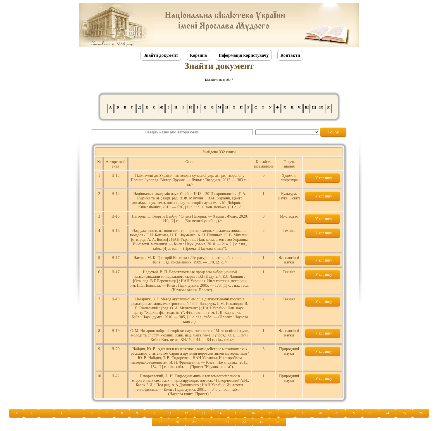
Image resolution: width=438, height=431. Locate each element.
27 (160, 422)
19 (303, 413)
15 (236, 413)
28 (177, 422)
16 (253, 413)
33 (261, 422)
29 (194, 422)
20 (320, 413)
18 (287, 413)
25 (404, 413)
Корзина (198, 55)
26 (421, 413)
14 (220, 413)
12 (186, 413)
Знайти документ (161, 55)
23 (370, 413)
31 (227, 422)
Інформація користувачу (244, 55)
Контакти (290, 55)
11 (169, 413)
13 (203, 413)
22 (354, 413)
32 (244, 422)
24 (387, 413)
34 (277, 422)
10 (152, 413)
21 (337, 413)
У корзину (322, 178)
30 (210, 422)
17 (270, 413)
